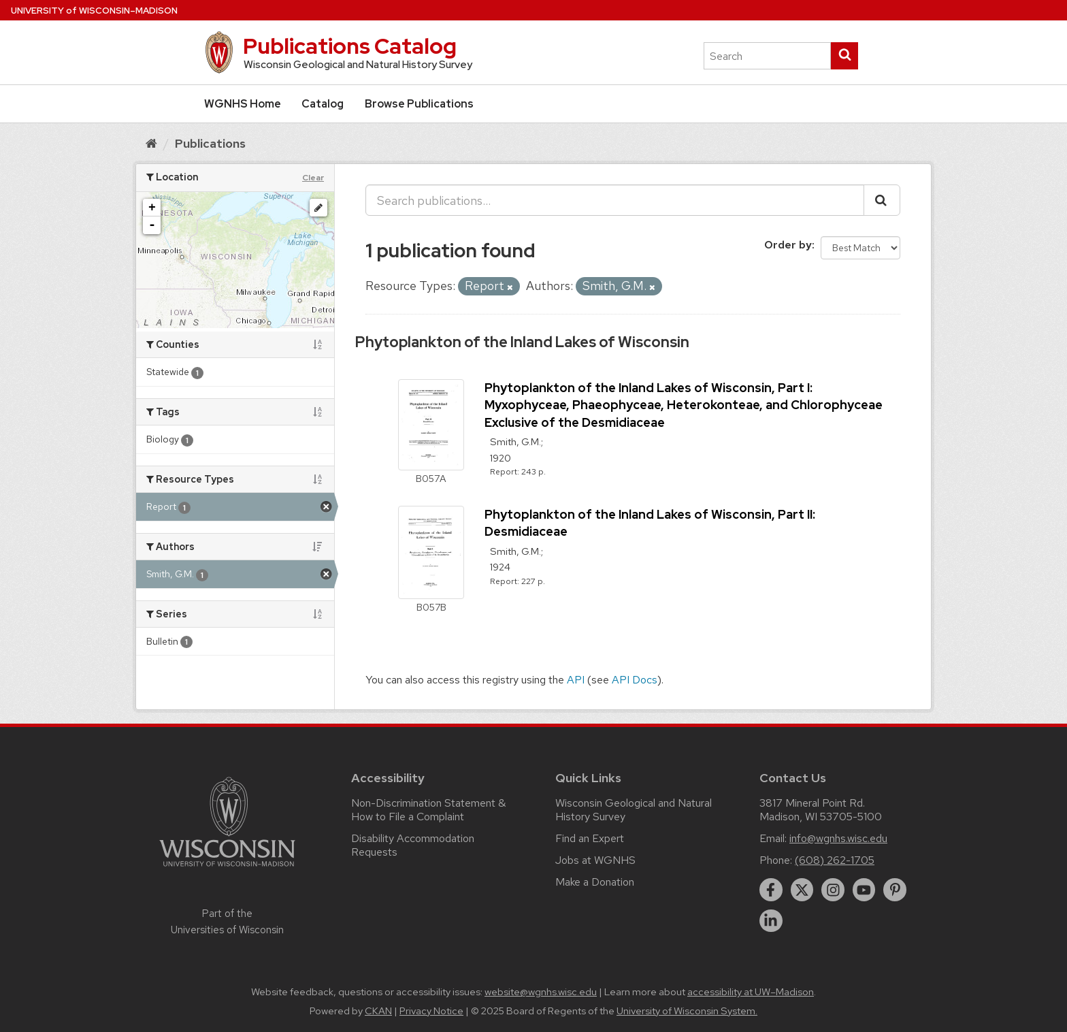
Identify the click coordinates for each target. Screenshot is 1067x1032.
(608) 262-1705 (834, 860)
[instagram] (832, 889)
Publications (210, 143)
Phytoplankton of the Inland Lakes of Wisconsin (522, 342)
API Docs (634, 680)
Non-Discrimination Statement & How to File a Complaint (428, 810)
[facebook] (771, 889)
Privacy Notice (431, 1011)
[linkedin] (771, 921)
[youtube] (864, 889)
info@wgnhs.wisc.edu (838, 838)
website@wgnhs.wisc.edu (541, 992)
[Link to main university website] (227, 869)
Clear (313, 177)
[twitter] (802, 889)
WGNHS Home (242, 104)
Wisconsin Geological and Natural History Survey (633, 810)
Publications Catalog (350, 46)
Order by (788, 245)
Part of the (227, 922)
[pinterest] (894, 889)
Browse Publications (419, 104)
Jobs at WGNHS (595, 860)
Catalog (322, 104)
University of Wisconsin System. (687, 1011)
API (576, 680)
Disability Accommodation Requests (412, 845)
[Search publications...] (614, 200)
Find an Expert (589, 838)
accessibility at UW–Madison (750, 992)
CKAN (378, 1011)
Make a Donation (594, 882)
